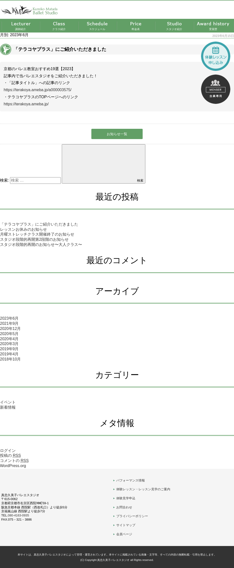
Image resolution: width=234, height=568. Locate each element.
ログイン (8, 450)
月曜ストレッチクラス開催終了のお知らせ (37, 234)
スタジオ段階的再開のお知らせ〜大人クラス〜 (41, 244)
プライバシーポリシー (132, 516)
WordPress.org (13, 466)
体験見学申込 (125, 498)
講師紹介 (20, 29)
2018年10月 (10, 359)
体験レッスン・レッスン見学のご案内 (143, 489)
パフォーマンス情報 (130, 480)
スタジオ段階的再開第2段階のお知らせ (34, 239)
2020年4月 (9, 339)
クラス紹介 (59, 29)
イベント (8, 402)
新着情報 (8, 407)
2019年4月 (9, 354)
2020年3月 (9, 344)
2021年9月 (9, 323)
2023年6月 (9, 318)
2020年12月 (10, 329)
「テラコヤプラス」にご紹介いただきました (39, 224)
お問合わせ (124, 507)
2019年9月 (9, 349)
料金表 (136, 29)
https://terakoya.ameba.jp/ (26, 104)
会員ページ (124, 534)
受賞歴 (213, 29)
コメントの (14, 461)
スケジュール (97, 29)
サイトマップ (125, 525)
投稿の (10, 455)
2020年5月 (9, 334)
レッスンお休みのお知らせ (23, 229)
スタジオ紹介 (174, 29)
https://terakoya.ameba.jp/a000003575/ (38, 90)
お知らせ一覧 (117, 134)
